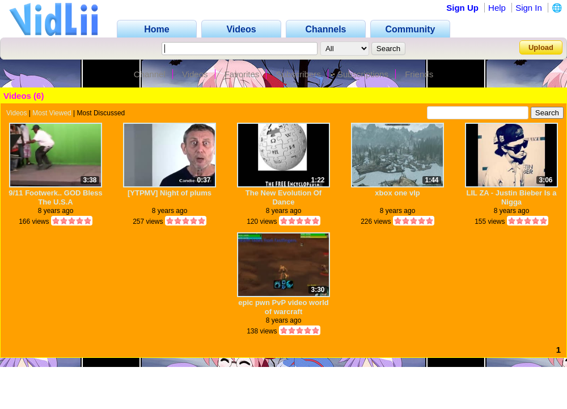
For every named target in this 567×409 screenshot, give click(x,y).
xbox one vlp (397, 193)
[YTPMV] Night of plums (169, 193)
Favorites (242, 74)
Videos (195, 74)
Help (497, 7)
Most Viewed (51, 113)
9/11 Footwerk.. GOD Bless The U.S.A (55, 197)
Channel (150, 74)
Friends (419, 74)
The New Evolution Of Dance (283, 197)
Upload (540, 47)
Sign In (528, 7)
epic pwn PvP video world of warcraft (283, 307)
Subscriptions (362, 74)
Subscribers (298, 74)
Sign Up (462, 7)
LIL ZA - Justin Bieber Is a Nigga (512, 197)
